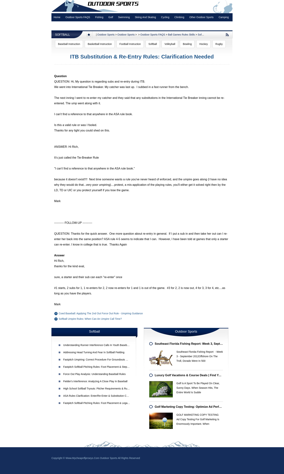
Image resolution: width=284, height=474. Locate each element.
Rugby (219, 44)
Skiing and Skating (145, 17)
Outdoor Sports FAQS (77, 17)
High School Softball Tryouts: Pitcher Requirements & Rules (96, 388)
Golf (110, 17)
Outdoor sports (105, 34)
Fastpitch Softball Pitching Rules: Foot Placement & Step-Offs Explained (103, 366)
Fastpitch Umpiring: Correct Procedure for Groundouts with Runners (102, 359)
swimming (124, 17)
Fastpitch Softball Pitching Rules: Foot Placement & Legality (97, 403)
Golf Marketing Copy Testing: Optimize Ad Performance (193, 406)
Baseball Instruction (69, 44)
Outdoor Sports (126, 34)
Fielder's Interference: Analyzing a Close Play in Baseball (95, 381)
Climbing (179, 17)
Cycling (165, 17)
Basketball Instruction (100, 44)
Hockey (203, 44)
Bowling (187, 44)
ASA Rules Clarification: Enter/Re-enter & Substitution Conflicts (98, 395)
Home (57, 17)
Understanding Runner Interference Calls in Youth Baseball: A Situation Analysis (108, 345)
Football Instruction (130, 44)
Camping (224, 17)
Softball (62, 34)
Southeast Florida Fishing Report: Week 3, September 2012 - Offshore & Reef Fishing (213, 343)
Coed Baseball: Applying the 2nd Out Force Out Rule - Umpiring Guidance (101, 313)
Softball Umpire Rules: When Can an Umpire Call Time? (90, 318)
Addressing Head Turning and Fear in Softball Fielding (93, 352)
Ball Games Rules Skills (181, 34)
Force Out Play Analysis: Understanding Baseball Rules (94, 374)
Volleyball (169, 44)
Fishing (99, 17)
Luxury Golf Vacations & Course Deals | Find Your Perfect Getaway (201, 375)
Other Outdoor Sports (201, 17)
